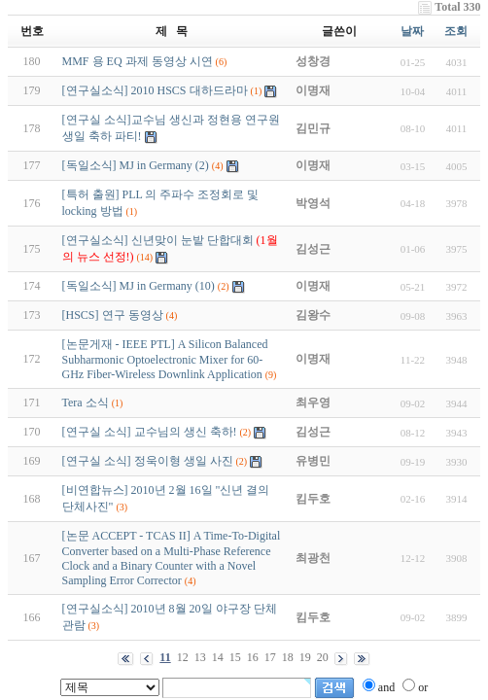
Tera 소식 (85, 402)
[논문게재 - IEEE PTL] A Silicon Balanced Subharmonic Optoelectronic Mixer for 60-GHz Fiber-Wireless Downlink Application (165, 359)
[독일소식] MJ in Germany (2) (135, 165)
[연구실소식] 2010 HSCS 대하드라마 (155, 90)
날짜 (412, 31)
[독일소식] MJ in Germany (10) (138, 286)
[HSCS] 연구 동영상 (112, 315)
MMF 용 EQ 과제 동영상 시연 (137, 61)
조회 (456, 31)
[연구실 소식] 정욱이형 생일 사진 (147, 461)
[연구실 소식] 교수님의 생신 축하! (149, 431)
